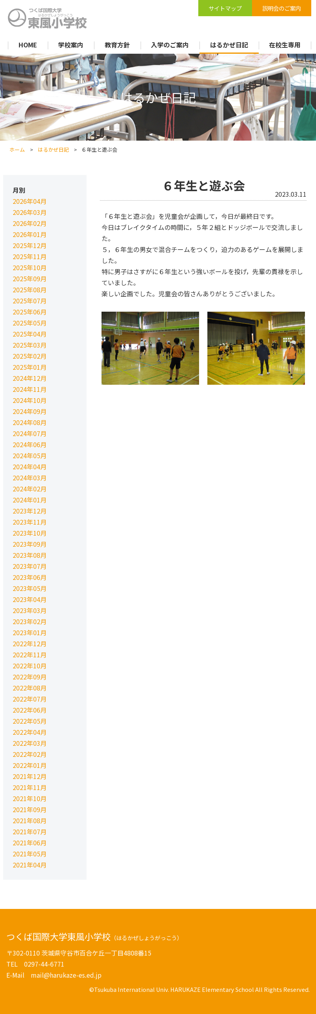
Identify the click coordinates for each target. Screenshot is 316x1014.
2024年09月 (30, 411)
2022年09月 (30, 676)
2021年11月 (30, 787)
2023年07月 (30, 566)
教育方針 (117, 44)
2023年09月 (30, 544)
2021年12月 (30, 776)
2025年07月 (30, 300)
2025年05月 (30, 322)
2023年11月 (30, 522)
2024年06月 (30, 444)
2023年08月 (30, 555)
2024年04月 (30, 466)
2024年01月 (30, 499)
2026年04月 (30, 201)
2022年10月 (30, 665)
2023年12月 (30, 510)
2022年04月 (30, 732)
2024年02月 (30, 488)
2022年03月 (30, 743)
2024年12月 (30, 378)
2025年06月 (30, 311)
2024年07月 (30, 433)
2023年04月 (30, 599)
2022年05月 (30, 721)
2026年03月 (30, 212)
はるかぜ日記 (229, 44)
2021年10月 (30, 798)
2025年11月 (30, 256)
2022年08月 (30, 687)
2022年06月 (30, 710)
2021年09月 (30, 809)
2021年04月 (30, 864)
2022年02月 (30, 754)
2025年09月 (30, 278)
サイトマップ (225, 8)
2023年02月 (30, 621)
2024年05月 (30, 455)
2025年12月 (30, 245)
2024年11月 (30, 389)
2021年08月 (30, 820)
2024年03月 (30, 477)
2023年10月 (30, 533)
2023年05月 (30, 588)
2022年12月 (30, 643)
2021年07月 (30, 831)
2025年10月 (30, 267)
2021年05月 (30, 853)
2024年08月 (30, 422)
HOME (28, 44)
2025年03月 (30, 345)
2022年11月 (30, 654)
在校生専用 (285, 44)
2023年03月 (30, 610)
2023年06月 (30, 577)
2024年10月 (30, 400)
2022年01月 (30, 765)
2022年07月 (30, 699)
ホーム (17, 149)
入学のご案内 (170, 44)
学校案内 (70, 44)
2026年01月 (30, 234)
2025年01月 (30, 367)
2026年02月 (30, 223)
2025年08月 (30, 289)
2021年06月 (30, 842)
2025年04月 (30, 334)
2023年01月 (30, 632)
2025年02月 (30, 356)
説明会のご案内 (281, 8)
